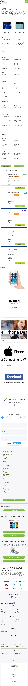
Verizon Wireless (4, 607)
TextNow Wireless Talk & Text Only (14, 212)
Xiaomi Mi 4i (5, 478)
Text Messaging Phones (20, 646)
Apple (2, 619)
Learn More (14, 499)
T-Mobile (17, 609)
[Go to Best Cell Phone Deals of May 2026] (14, 329)
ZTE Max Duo (5, 452)
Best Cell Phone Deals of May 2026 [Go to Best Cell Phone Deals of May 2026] (6, 340)
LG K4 (4, 471)
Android (2, 653)
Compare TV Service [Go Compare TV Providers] (14, 557)
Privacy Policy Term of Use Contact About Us (13, 675)
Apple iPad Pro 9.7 (6, 462)
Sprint (2, 609)
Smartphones (4, 644)
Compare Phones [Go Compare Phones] (14, 535)
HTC (2, 621)
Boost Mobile (18, 612)
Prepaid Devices (18, 644)
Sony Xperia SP (6, 474)
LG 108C (4, 484)
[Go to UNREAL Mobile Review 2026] (14, 304)
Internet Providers (4, 638)
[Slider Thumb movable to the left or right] (6, 427)
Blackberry (17, 653)
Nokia (16, 622)
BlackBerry (17, 619)
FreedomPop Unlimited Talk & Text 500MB (13, 231)
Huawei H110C (5, 461)
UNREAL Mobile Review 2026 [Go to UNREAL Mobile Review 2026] (6, 315)
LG (15, 621)
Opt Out (14, 684)
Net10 (16, 611)
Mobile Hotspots (4, 631)
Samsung (3, 624)
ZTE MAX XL (5, 492)
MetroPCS (3, 612)
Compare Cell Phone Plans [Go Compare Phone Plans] (14, 532)
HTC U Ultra (5, 479)
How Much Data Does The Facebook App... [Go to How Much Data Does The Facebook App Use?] (8, 390)
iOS (2, 654)
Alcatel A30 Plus (6, 481)
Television (17, 638)
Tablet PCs (17, 631)
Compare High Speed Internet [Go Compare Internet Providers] (14, 560)
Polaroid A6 (5, 469)
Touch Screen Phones (5, 646)
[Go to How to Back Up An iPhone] (14, 279)
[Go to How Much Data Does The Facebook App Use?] (14, 378)
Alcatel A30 (5, 475)
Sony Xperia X (5, 491)
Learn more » (4, 46)
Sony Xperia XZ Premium (7, 454)
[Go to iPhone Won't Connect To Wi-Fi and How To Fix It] (14, 354)
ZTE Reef (4, 486)
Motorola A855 (5, 472)
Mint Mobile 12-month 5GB (13, 174)
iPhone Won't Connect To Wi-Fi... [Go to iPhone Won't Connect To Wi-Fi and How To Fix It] (6, 365)
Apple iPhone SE (6, 489)
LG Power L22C (6, 482)
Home (14, 669)
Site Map (14, 681)
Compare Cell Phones (4, 3)
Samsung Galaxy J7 (6, 468)
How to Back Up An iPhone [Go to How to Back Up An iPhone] (5, 291)
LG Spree (4, 458)
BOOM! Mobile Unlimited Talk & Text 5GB (14, 250)
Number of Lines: (14, 414)
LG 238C (4, 467)
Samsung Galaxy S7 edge (7, 451)
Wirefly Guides (14, 660)
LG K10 (4, 485)
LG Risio (4, 488)
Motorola (3, 622)
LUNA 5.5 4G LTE (6, 465)
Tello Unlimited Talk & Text (13, 192)
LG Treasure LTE (6, 455)
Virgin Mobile (4, 611)
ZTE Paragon (5, 457)
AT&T (16, 607)
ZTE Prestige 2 (5, 464)
